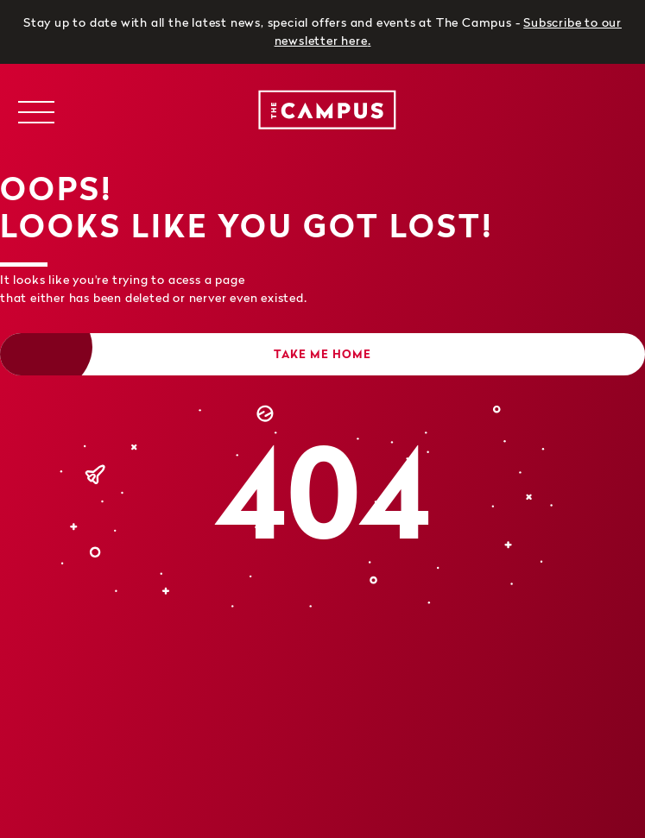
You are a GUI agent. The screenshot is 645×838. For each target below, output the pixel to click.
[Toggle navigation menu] (35, 112)
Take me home (322, 354)
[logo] (323, 112)
